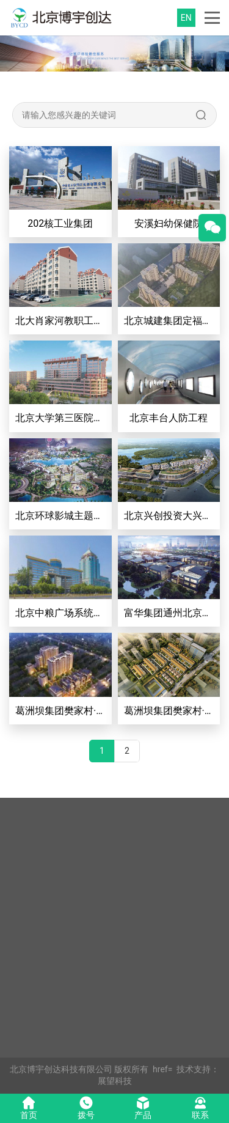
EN (186, 18)
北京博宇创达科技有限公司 (61, 1069)
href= (162, 1069)
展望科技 (115, 1081)
